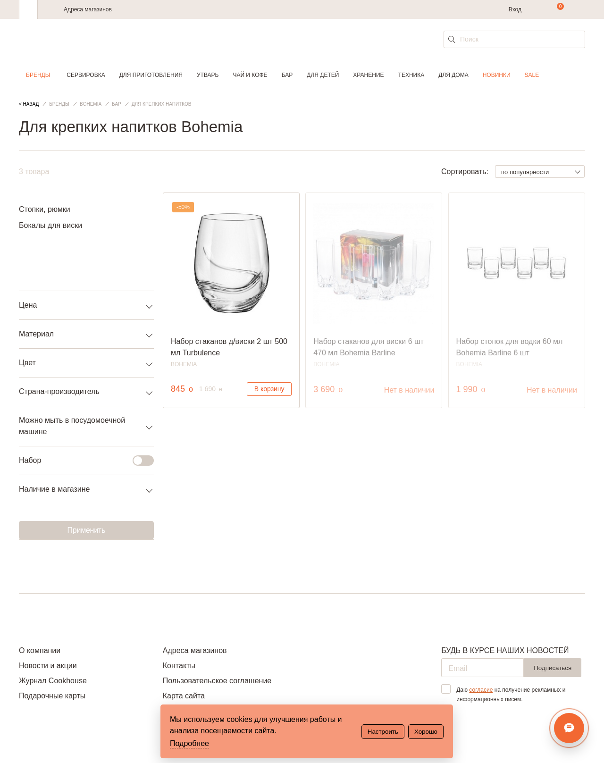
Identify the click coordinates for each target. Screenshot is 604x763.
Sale (532, 75)
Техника (411, 75)
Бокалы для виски (50, 225)
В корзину (269, 389)
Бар (287, 75)
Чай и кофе (250, 75)
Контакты (179, 666)
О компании (39, 650)
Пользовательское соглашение (217, 681)
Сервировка (86, 75)
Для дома (453, 75)
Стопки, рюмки (44, 209)
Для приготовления (151, 75)
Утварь (207, 75)
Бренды (38, 75)
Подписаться (552, 667)
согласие (481, 690)
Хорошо (425, 731)
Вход (515, 9)
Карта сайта (184, 696)
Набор (81, 460)
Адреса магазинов (88, 9)
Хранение (368, 75)
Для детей (323, 75)
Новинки (497, 75)
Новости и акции (48, 666)
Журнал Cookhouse (53, 681)
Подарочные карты (52, 696)
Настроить (383, 731)
